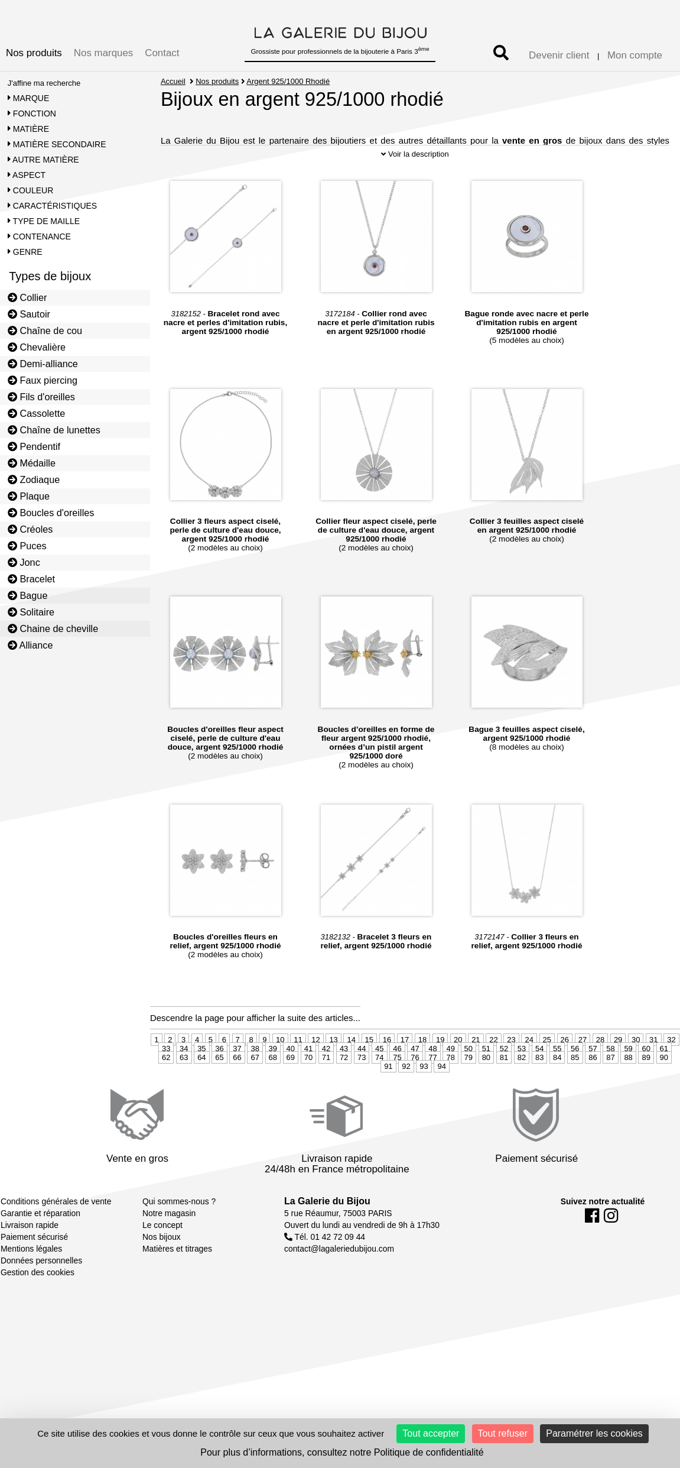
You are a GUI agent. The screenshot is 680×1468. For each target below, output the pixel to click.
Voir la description (414, 180)
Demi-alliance (43, 363)
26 (565, 1066)
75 (397, 1084)
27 (582, 1066)
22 (493, 1066)
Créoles (30, 529)
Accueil (173, 81)
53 (522, 1075)
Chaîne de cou (45, 330)
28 (600, 1066)
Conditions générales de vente (56, 1228)
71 (326, 1084)
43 (344, 1075)
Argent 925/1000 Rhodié (288, 81)
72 (344, 1084)
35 (201, 1075)
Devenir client (559, 55)
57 (592, 1075)
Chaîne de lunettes (54, 429)
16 (387, 1066)
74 (379, 1084)
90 (664, 1084)
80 (486, 1084)
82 (522, 1084)
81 (504, 1084)
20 (458, 1066)
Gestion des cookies (37, 1299)
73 (361, 1084)
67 (254, 1084)
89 (646, 1084)
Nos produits (34, 53)
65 (219, 1084)
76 (415, 1084)
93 (423, 1092)
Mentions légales (31, 1275)
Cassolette (37, 413)
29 (618, 1066)
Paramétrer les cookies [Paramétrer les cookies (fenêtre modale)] (594, 1433)
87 (610, 1084)
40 (291, 1075)
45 (379, 1075)
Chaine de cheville (53, 628)
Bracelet (31, 578)
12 (315, 1066)
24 (529, 1066)
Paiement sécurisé (34, 1263)
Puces (27, 545)
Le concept (162, 1251)
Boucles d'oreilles (51, 512)
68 (273, 1084)
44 (361, 1075)
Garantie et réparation (40, 1240)
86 (592, 1084)
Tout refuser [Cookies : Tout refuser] (503, 1433)
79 (468, 1084)
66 (237, 1084)
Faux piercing (42, 380)
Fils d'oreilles (41, 396)
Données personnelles (41, 1287)
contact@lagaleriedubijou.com (339, 1275)
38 (254, 1075)
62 (166, 1084)
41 (308, 1075)
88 (628, 1084)
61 (664, 1075)
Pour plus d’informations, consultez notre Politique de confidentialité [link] (341, 1452)
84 (557, 1084)
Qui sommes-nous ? (179, 1228)
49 (450, 1075)
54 (539, 1075)
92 (406, 1092)
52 (504, 1075)
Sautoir (29, 314)
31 (653, 1066)
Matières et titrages (177, 1275)
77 (432, 1084)
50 (468, 1075)
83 (539, 1084)
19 (440, 1066)
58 (610, 1075)
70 (308, 1084)
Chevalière (37, 347)
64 (201, 1084)
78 (450, 1084)
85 (575, 1084)
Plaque (29, 496)
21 (475, 1066)
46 (397, 1075)
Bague (28, 595)
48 (432, 1075)
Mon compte (634, 55)
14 (351, 1066)
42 (326, 1075)
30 (636, 1066)
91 (388, 1092)
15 (369, 1066)
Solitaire (31, 612)
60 (646, 1075)
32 (671, 1066)
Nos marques (103, 53)
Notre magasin (169, 1240)
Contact (162, 53)
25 (547, 1066)
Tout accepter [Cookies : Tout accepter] (430, 1433)
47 (415, 1075)
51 (486, 1075)
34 (184, 1075)
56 (575, 1075)
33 (166, 1075)
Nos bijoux (161, 1263)
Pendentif (34, 446)
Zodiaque (34, 479)
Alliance (30, 645)
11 (298, 1066)
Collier (27, 297)
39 (273, 1075)
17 (405, 1066)
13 (333, 1066)
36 (219, 1075)
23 (511, 1066)
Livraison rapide (29, 1251)
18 (422, 1066)
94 (441, 1092)
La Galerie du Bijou (327, 1228)
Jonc (24, 562)
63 (184, 1084)
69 (291, 1084)
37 (237, 1075)
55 (557, 1075)
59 (628, 1075)
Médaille (32, 463)
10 (280, 1066)
